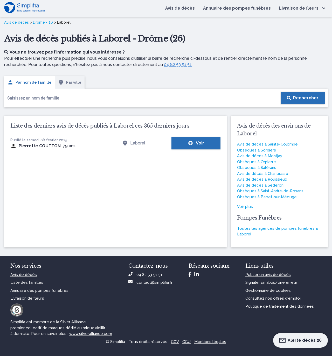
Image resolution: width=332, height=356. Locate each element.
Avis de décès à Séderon (260, 185)
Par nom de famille (29, 82)
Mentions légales (210, 341)
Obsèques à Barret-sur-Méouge (267, 197)
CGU (186, 341)
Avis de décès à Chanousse (262, 173)
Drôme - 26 (43, 22)
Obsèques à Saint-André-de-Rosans (270, 191)
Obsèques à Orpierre (256, 162)
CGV (175, 341)
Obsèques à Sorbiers (256, 150)
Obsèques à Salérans (256, 167)
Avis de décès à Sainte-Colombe (267, 144)
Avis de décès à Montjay (259, 156)
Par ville (69, 82)
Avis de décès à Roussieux (262, 179)
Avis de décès (16, 22)
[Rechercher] (303, 98)
